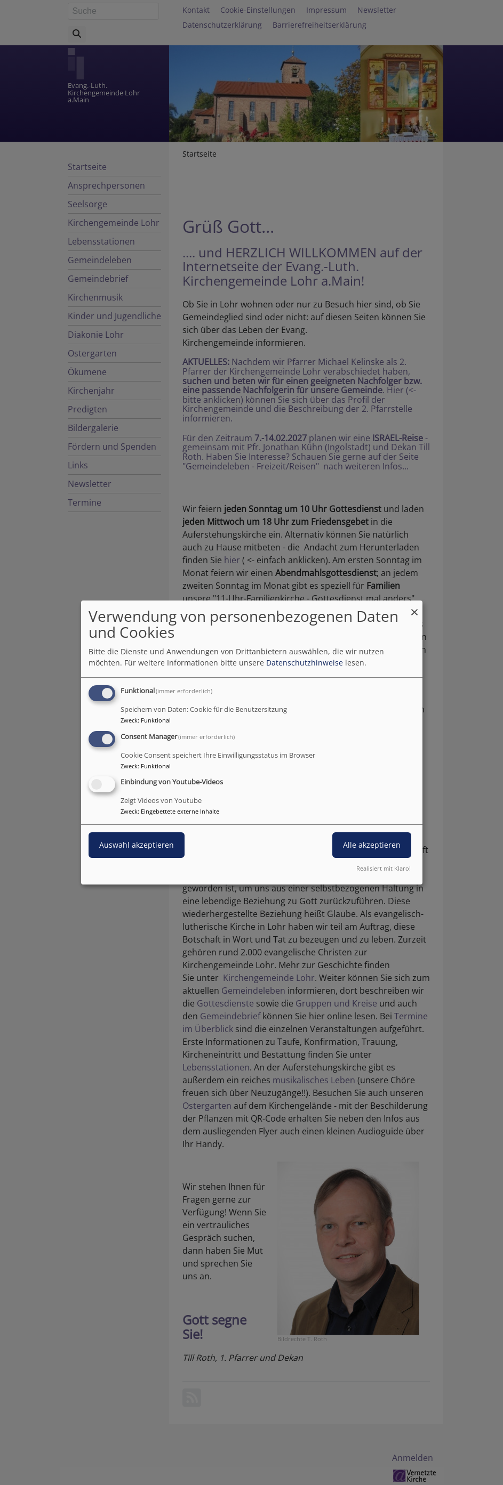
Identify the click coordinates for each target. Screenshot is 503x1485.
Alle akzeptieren (372, 845)
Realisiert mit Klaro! (383, 868)
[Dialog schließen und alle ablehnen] (414, 607)
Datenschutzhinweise (304, 663)
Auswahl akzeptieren (136, 845)
